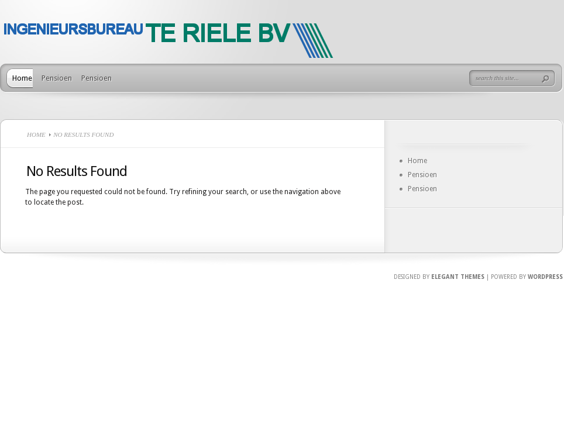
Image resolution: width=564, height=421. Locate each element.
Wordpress (545, 277)
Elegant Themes (457, 277)
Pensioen (57, 78)
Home (22, 78)
